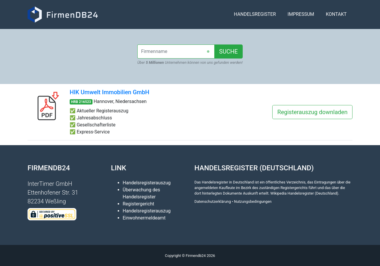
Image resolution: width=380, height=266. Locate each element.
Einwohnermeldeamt (144, 218)
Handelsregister (255, 16)
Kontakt (336, 16)
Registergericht (138, 204)
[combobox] (176, 51)
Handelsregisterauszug (147, 183)
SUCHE (228, 51)
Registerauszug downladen (312, 112)
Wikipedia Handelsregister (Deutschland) (304, 193)
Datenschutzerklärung (212, 201)
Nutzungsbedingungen (252, 201)
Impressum (300, 16)
